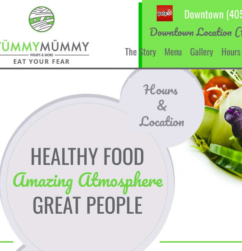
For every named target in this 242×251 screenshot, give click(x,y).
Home (107, 51)
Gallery (201, 51)
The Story (140, 51)
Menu (173, 51)
